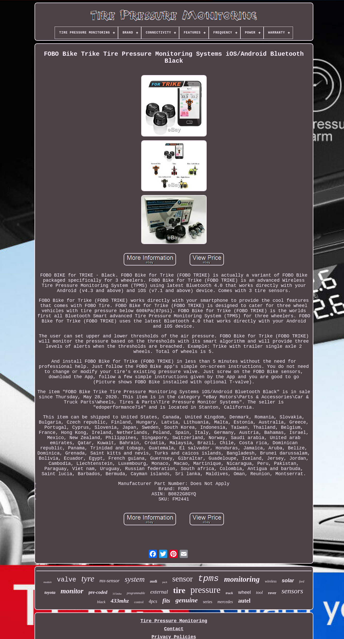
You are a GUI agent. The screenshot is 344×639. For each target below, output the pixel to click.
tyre (87, 578)
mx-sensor (109, 580)
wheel (244, 592)
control (139, 602)
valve (66, 580)
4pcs (153, 601)
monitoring (241, 579)
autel (244, 600)
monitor (72, 591)
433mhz (120, 600)
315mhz (117, 593)
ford (301, 581)
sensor (182, 578)
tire (179, 590)
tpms (208, 579)
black (101, 602)
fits (166, 600)
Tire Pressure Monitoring (173, 621)
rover (272, 593)
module (47, 582)
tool (259, 592)
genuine (186, 600)
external (159, 592)
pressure (205, 590)
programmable (136, 593)
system (135, 579)
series (207, 602)
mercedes (225, 602)
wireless (270, 581)
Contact (174, 629)
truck (229, 593)
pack (164, 582)
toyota (50, 592)
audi (153, 581)
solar (288, 580)
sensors (292, 591)
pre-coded (98, 592)
